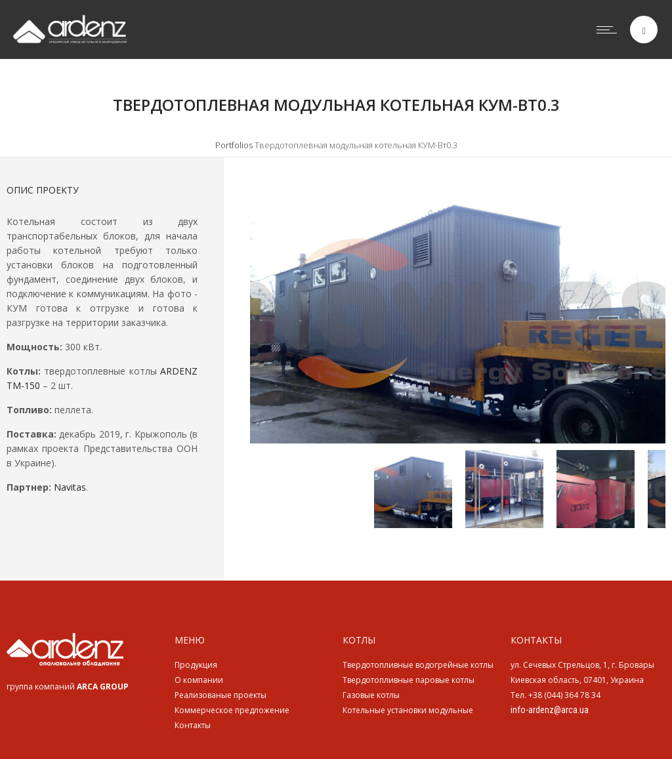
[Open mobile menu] (610, 29)
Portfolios (234, 145)
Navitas (70, 487)
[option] (457, 313)
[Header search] (644, 31)
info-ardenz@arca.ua (550, 710)
